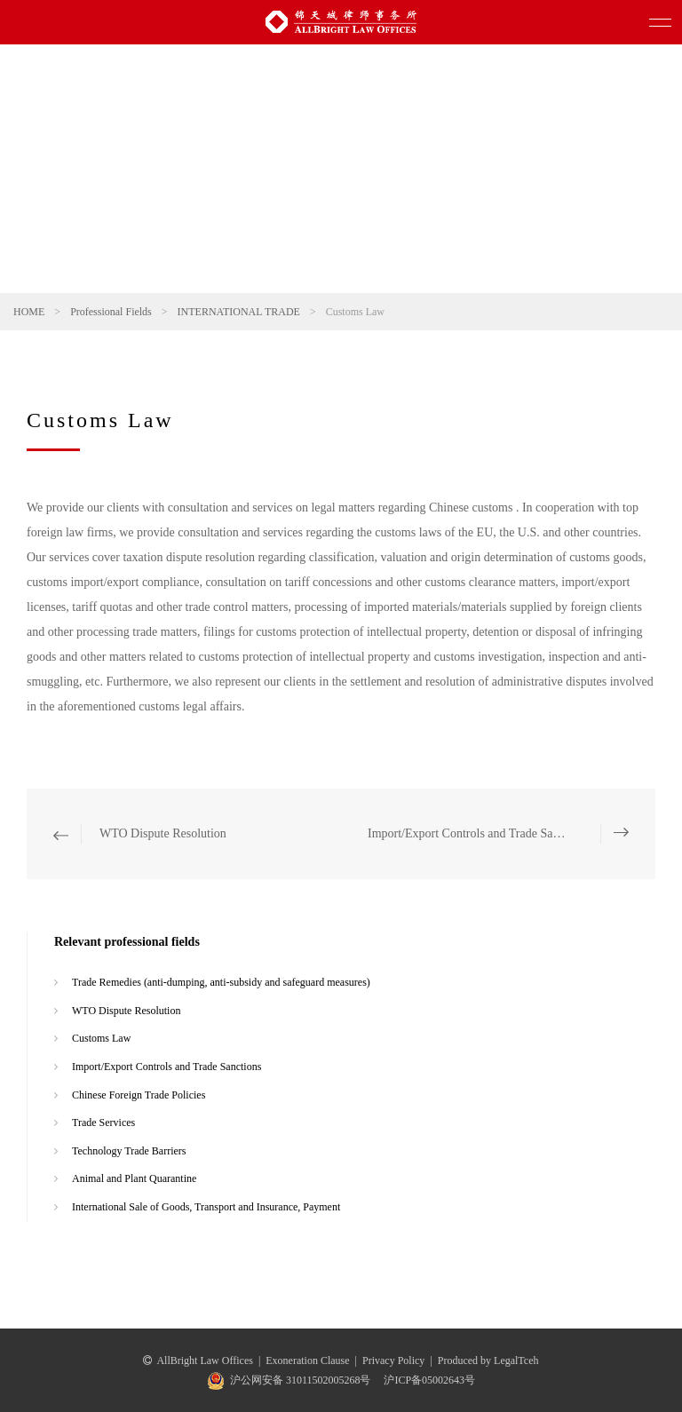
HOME (28, 311)
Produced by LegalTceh (488, 1360)
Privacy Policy (393, 1360)
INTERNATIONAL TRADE (239, 311)
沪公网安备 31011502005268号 (300, 1380)
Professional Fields (111, 311)
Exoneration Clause (307, 1360)
